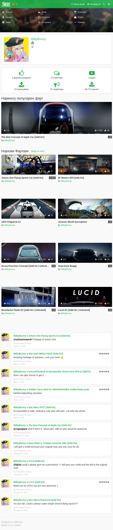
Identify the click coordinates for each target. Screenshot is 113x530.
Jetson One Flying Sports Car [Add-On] (49, 335)
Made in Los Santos (11, 525)
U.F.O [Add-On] (36, 461)
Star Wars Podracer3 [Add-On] (44, 500)
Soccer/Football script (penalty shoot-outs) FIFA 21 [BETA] (59, 371)
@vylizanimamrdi (22, 339)
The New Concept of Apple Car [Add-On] (49, 425)
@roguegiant (20, 429)
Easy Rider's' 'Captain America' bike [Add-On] (52, 443)
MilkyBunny (38, 39)
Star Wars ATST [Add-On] (41, 407)
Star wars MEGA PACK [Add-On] (45, 353)
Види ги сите (37, 151)
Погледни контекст (22, 343)
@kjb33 (17, 464)
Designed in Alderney (12, 522)
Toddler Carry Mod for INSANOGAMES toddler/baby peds (58, 389)
